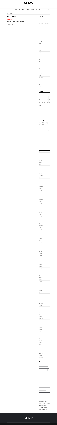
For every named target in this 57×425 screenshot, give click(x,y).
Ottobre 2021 (40, 210)
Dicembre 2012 (41, 318)
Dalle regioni (40, 54)
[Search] (48, 9)
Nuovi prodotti (41, 73)
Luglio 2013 (40, 312)
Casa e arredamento (41, 45)
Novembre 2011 (41, 331)
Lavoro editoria (41, 26)
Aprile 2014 (40, 296)
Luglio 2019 (40, 223)
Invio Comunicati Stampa (34, 9)
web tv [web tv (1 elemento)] (40, 409)
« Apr (39, 105)
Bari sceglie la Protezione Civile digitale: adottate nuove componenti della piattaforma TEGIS (44, 123)
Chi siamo (16, 9)
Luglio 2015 (40, 275)
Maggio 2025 (40, 162)
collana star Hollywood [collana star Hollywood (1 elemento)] (46, 367)
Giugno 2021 (40, 212)
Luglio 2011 (40, 338)
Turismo (40, 86)
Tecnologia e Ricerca (41, 82)
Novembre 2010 (41, 353)
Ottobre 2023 (40, 190)
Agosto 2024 (40, 177)
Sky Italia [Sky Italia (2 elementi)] (40, 399)
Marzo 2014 (40, 299)
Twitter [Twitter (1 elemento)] (44, 403)
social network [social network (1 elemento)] (41, 401)
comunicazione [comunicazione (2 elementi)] (41, 369)
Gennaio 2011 (40, 351)
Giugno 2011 (40, 340)
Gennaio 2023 (40, 197)
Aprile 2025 (40, 164)
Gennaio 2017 (40, 249)
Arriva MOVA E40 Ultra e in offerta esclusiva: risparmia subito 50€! (43, 133)
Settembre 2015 (41, 270)
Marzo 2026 (40, 151)
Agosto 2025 (40, 158)
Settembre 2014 (41, 288)
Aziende (40, 43)
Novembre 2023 (41, 188)
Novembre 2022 (41, 201)
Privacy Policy (40, 9)
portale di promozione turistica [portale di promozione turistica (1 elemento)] (43, 395)
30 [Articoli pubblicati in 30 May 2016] (39, 104)
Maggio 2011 (40, 342)
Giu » (40, 105)
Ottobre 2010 (40, 355)
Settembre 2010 (41, 357)
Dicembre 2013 (41, 303)
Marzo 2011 (40, 346)
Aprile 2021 (40, 214)
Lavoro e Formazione (9, 19)
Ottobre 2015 (40, 268)
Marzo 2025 (40, 166)
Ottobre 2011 (40, 333)
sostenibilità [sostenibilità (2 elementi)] (45, 401)
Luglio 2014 (40, 290)
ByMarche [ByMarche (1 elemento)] (40, 367)
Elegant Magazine (34, 423)
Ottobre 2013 (40, 305)
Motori (39, 68)
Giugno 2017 (40, 240)
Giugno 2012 (40, 320)
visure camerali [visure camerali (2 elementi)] (46, 407)
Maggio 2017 (40, 242)
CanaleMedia (28, 3)
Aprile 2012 (40, 325)
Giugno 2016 (40, 257)
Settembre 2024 (41, 175)
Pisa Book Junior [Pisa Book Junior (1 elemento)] (47, 393)
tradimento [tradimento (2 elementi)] (40, 403)
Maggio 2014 (40, 294)
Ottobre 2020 (40, 218)
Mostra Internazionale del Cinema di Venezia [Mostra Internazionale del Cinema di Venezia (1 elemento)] (43, 388)
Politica (40, 75)
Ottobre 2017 (40, 236)
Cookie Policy (28, 9)
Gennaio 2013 (40, 316)
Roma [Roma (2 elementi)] (45, 397)
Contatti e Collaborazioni (21, 9)
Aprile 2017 (40, 244)
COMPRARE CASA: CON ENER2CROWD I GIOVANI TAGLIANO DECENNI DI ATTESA (44, 137)
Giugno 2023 (40, 192)
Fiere (39, 61)
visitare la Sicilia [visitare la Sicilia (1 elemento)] (41, 407)
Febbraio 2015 (40, 283)
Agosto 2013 (40, 309)
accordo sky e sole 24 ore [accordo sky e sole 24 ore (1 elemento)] (42, 363)
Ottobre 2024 (40, 173)
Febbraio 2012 (40, 329)
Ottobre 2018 (40, 229)
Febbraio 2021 (40, 216)
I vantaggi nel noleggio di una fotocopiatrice (16, 21)
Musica (39, 70)
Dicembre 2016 (41, 251)
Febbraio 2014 (40, 301)
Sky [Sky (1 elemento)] (47, 397)
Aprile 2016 (40, 262)
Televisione (40, 84)
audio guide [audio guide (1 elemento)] (46, 365)
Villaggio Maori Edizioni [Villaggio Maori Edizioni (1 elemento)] (42, 405)
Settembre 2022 (41, 205)
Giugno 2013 (40, 314)
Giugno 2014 (40, 292)
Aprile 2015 (40, 279)
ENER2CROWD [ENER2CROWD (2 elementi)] (45, 369)
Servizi (39, 79)
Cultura (40, 52)
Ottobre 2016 (40, 253)
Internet (40, 64)
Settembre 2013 (41, 307)
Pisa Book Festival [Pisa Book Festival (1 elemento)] (41, 393)
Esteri (39, 57)
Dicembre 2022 (41, 199)
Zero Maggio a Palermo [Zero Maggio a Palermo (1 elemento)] (45, 409)
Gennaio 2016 (40, 266)
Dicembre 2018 (41, 225)
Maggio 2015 (40, 277)
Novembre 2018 (41, 227)
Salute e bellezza (41, 77)
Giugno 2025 (40, 160)
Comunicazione (41, 48)
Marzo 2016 (40, 264)
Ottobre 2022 (40, 203)
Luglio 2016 (40, 255)
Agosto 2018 (40, 231)
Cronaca (40, 50)
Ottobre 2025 (40, 153)
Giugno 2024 (40, 179)
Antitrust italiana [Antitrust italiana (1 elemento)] (41, 365)
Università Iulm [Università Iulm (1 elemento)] (48, 403)
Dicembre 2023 (41, 186)
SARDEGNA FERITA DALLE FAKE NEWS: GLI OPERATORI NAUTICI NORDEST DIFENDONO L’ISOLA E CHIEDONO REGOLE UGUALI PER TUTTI (44, 141)
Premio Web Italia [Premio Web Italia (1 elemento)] (41, 397)
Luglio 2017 (40, 238)
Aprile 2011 (40, 344)
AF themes (38, 423)
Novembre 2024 (41, 171)
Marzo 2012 (40, 327)
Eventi (39, 59)
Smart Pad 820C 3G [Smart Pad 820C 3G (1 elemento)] (44, 399)
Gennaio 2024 (40, 184)
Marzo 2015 (40, 281)
